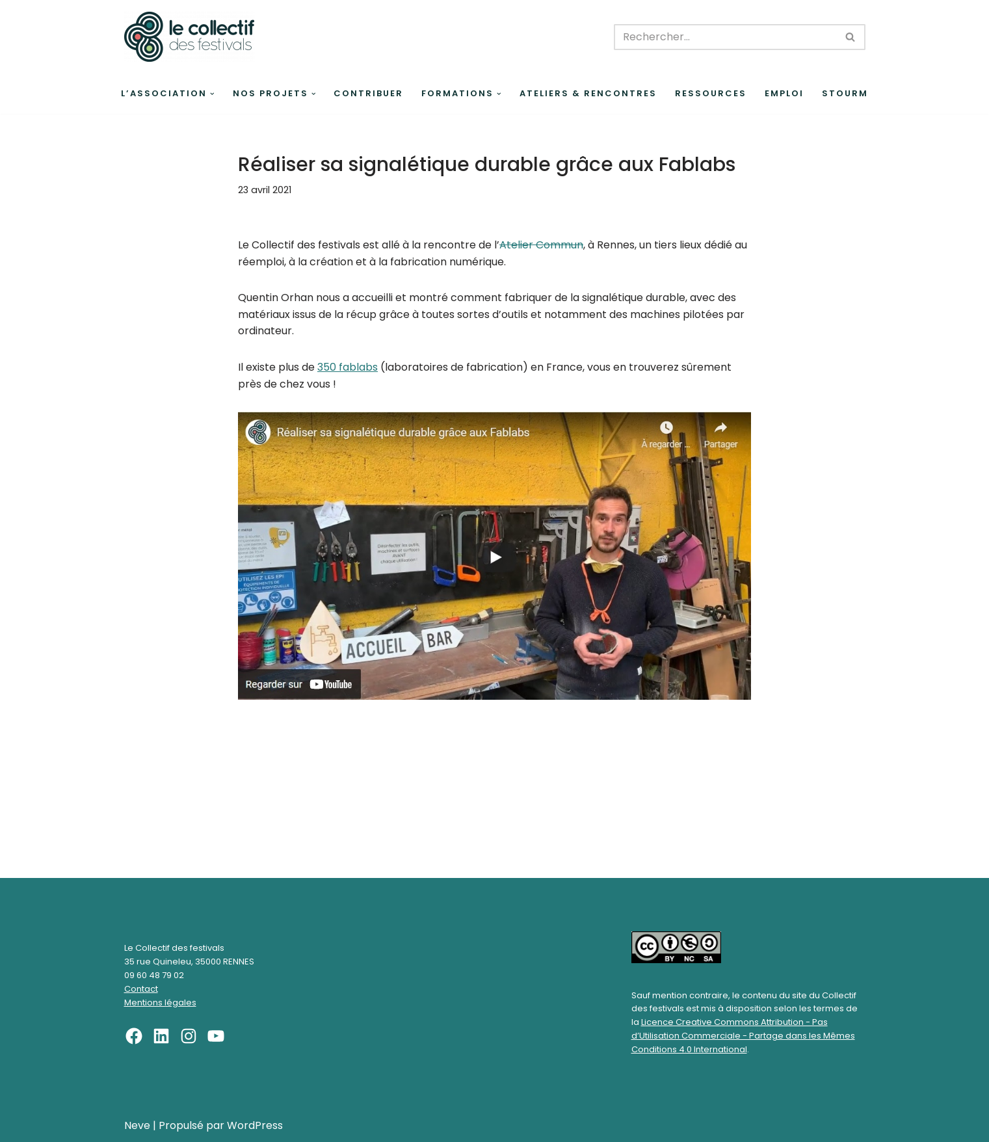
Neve (137, 1125)
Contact (141, 989)
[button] (212, 94)
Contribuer (368, 93)
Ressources (710, 93)
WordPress (255, 1125)
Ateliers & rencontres (588, 93)
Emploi (784, 93)
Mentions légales (160, 1002)
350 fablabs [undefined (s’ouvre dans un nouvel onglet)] (347, 367)
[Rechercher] (725, 37)
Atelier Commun (541, 244)
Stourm (845, 93)
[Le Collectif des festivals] (189, 37)
